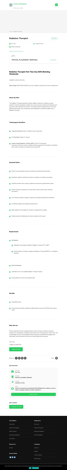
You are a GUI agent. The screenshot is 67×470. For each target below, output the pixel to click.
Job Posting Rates (38, 435)
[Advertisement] (33, 21)
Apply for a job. (33, 394)
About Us (36, 448)
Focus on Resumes (19, 4)
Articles (11, 448)
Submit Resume (13, 431)
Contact (36, 451)
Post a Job (36, 424)
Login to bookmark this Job (16, 51)
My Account (12, 438)
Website (54, 60)
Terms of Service (38, 455)
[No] (65, 467)
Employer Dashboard (39, 431)
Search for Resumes (38, 428)
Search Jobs (12, 424)
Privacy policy (35, 468)
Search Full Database (14, 428)
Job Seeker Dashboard (14, 435)
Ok (30, 468)
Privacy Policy (37, 458)
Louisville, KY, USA (39, 43)
